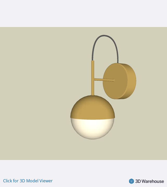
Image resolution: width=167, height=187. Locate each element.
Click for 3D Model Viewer (28, 181)
